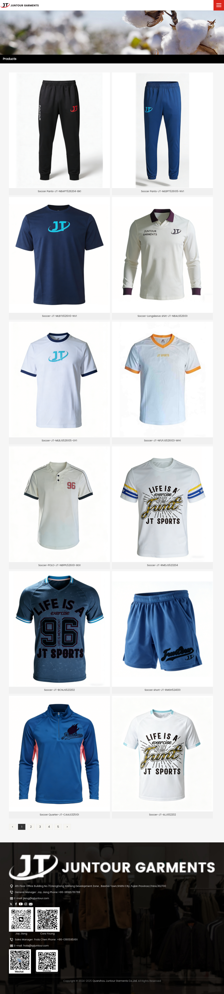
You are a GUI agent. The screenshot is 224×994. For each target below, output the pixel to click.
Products (9, 58)
